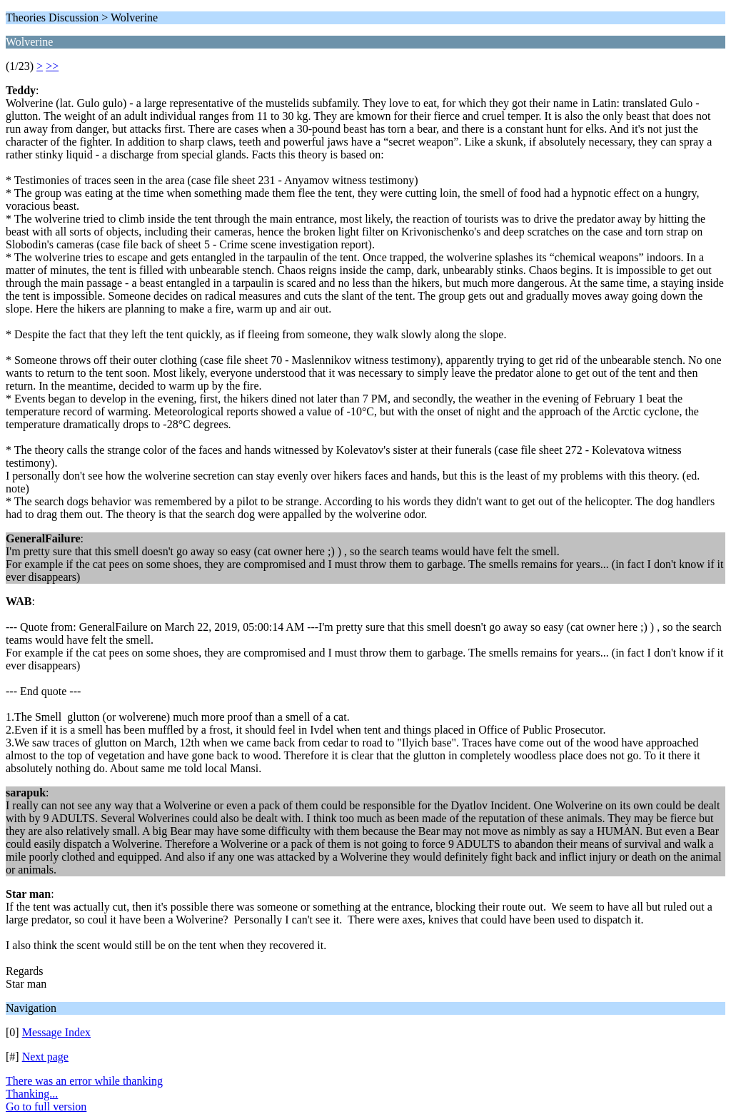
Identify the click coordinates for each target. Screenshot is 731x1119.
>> (52, 66)
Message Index (56, 1032)
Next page (45, 1056)
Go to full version (46, 1106)
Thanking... (32, 1094)
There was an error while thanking (84, 1081)
